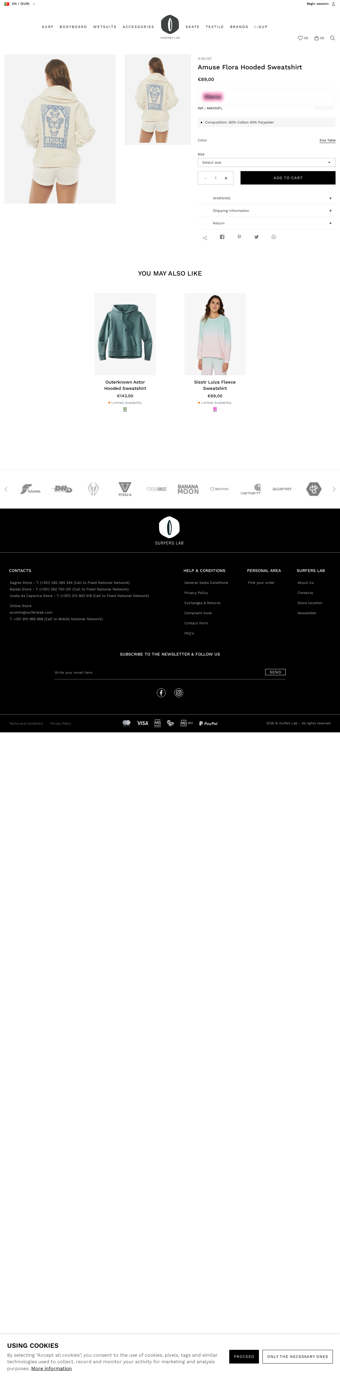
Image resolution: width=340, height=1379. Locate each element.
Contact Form (196, 623)
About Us (306, 583)
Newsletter (307, 613)
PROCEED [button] (244, 1356)
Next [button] (334, 489)
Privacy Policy (196, 593)
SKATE (193, 27)
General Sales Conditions (206, 583)
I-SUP (261, 27)
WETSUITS (105, 27)
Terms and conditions (26, 724)
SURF (48, 27)
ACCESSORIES (138, 27)
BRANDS (239, 27)
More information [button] (51, 1368)
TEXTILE (215, 27)
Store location (310, 603)
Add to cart (288, 178)
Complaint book (198, 613)
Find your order (261, 583)
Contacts (305, 593)
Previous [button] (6, 489)
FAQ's (189, 633)
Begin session (318, 4)
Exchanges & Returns (202, 603)
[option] (60, 129)
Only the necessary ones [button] (297, 1356)
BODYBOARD (73, 27)
